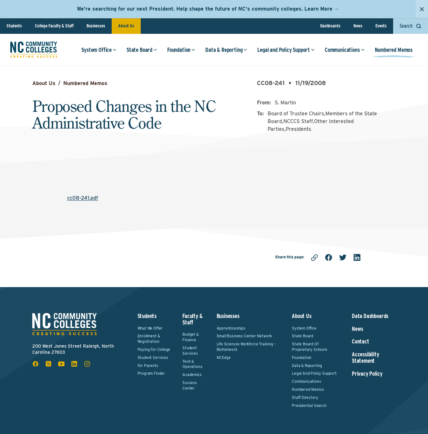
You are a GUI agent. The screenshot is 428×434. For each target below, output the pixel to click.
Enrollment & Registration (149, 338)
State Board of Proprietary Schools (309, 347)
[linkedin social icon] (74, 364)
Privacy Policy (367, 374)
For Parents (148, 365)
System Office (98, 49)
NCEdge (224, 357)
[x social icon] (48, 364)
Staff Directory (305, 397)
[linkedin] (357, 257)
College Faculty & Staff (54, 25)
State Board (142, 49)
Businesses (96, 25)
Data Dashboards (370, 316)
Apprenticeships (231, 328)
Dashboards (330, 25)
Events (381, 25)
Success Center (189, 385)
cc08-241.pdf (82, 198)
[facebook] (328, 257)
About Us (126, 25)
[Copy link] (314, 257)
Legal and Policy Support (286, 49)
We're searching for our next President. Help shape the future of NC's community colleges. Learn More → (208, 9)
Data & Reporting (226, 49)
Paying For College (154, 349)
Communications (344, 49)
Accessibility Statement (365, 357)
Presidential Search (309, 405)
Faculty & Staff (192, 319)
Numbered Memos (394, 49)
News (357, 25)
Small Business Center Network (244, 335)
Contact (360, 341)
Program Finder (151, 373)
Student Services (153, 357)
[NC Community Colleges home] (33, 50)
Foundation (181, 49)
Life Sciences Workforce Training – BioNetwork (246, 347)
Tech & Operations (192, 364)
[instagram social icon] (87, 364)
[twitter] (343, 257)
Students (14, 25)
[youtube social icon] (61, 364)
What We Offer (150, 328)
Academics (191, 374)
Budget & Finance (190, 337)
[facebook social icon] (35, 364)
